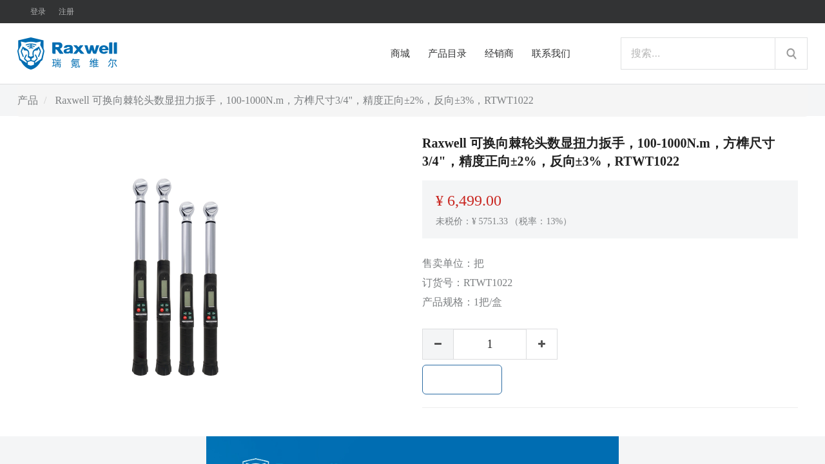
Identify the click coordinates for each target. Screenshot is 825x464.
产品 (27, 100)
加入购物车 (462, 379)
